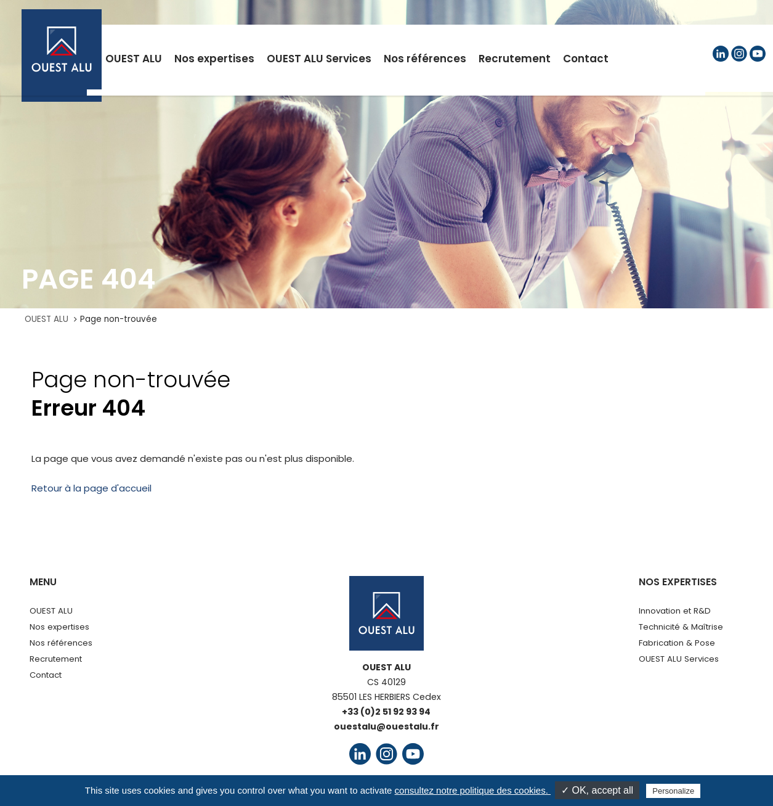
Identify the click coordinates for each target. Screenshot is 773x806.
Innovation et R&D (675, 611)
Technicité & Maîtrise (681, 627)
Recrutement (56, 659)
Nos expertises (59, 627)
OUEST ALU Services (679, 659)
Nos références (61, 643)
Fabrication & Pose (677, 643)
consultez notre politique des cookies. (473, 790)
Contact (46, 675)
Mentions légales (237, 786)
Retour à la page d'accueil (91, 488)
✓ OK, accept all (597, 790)
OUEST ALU (46, 319)
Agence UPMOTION (624, 786)
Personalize (673, 791)
